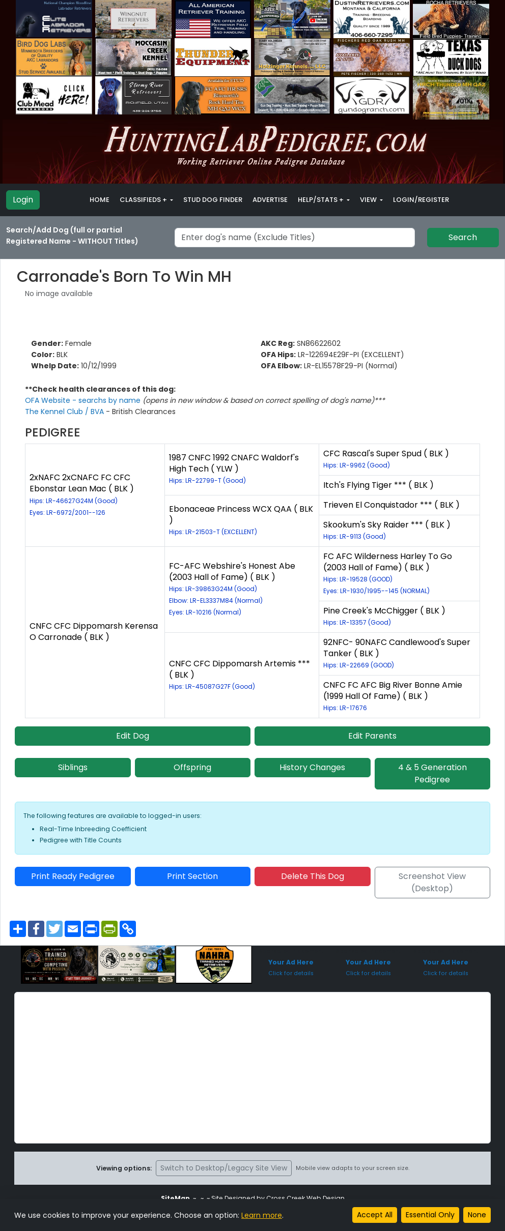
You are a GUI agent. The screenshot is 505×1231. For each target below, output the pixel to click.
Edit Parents (372, 736)
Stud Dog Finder (212, 199)
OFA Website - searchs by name (84, 400)
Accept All (374, 1215)
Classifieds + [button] (144, 199)
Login (23, 200)
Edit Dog (132, 736)
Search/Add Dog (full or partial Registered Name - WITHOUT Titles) (72, 235)
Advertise (270, 199)
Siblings (73, 767)
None (477, 1215)
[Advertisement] (252, 1067)
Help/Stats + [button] (321, 199)
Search (462, 237)
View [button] (369, 199)
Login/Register (421, 199)
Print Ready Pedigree (73, 876)
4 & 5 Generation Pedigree (432, 773)
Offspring (192, 767)
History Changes (312, 767)
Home (99, 199)
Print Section (192, 876)
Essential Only (430, 1215)
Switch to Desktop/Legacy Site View (223, 1168)
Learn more (261, 1215)
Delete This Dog (312, 876)
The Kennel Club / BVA (65, 411)
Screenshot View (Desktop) (432, 882)
